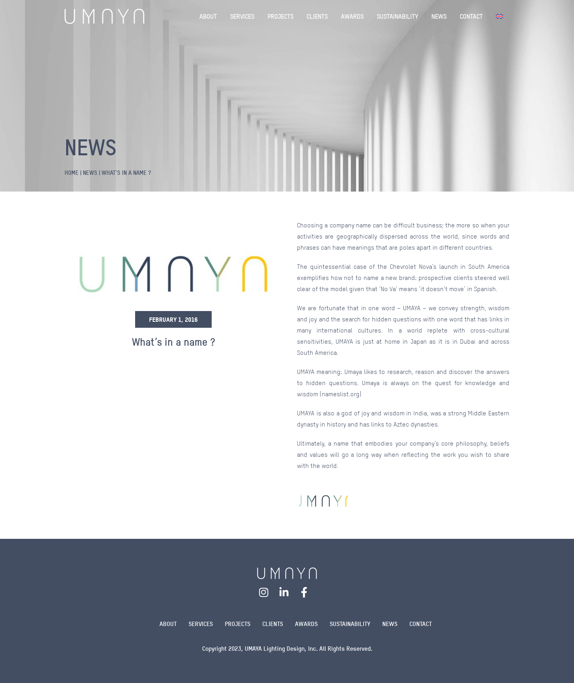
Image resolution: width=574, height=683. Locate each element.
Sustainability (350, 624)
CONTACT (471, 16)
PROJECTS (280, 16)
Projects (237, 624)
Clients (272, 624)
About (168, 624)
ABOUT (208, 16)
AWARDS (352, 16)
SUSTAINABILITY (397, 16)
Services (201, 624)
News (389, 624)
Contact (420, 624)
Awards (306, 624)
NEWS (438, 16)
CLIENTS (317, 16)
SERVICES (242, 16)
